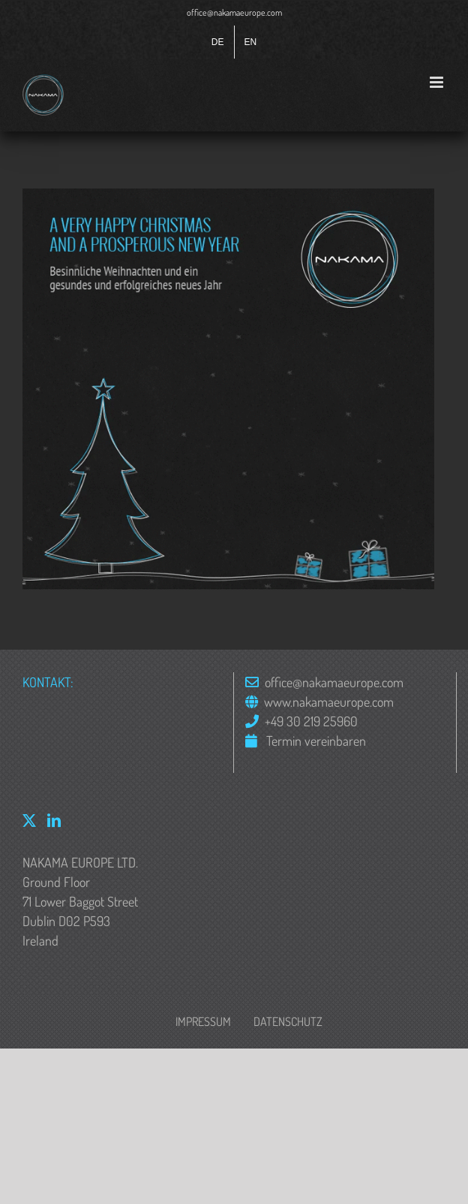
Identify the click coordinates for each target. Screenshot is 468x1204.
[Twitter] (29, 820)
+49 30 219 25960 (311, 721)
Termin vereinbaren (314, 740)
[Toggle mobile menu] (438, 82)
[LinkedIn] (54, 820)
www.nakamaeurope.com (329, 701)
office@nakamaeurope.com (234, 12)
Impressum (203, 1021)
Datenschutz (288, 1021)
